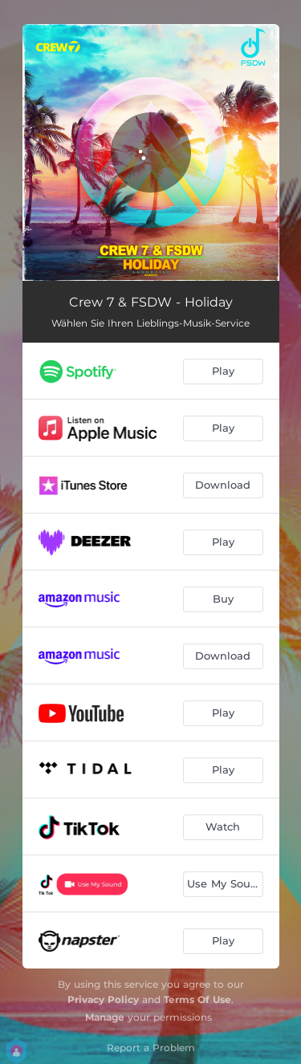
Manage (104, 1017)
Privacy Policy (103, 999)
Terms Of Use (197, 999)
